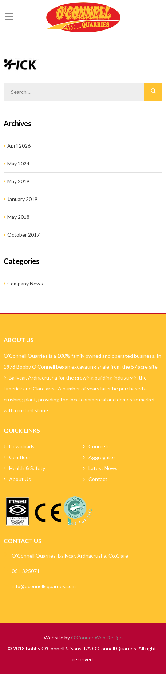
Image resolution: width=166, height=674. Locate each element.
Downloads (22, 446)
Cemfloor (20, 457)
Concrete (99, 446)
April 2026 (19, 146)
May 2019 (18, 181)
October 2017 (23, 235)
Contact (97, 479)
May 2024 (18, 163)
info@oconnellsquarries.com (44, 586)
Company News (25, 283)
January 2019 (22, 199)
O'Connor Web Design (97, 637)
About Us (20, 479)
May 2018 (18, 217)
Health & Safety (27, 468)
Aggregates (102, 457)
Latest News (103, 468)
